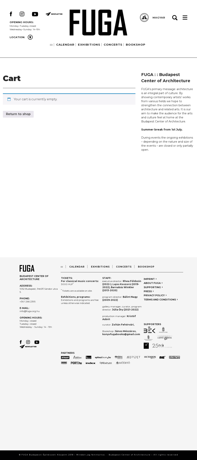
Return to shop (18, 114)
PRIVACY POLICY (154, 295)
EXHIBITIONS (89, 44)
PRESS (148, 291)
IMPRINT (149, 279)
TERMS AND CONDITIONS (160, 299)
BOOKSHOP (135, 44)
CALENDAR (65, 44)
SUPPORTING (152, 287)
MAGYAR (159, 17)
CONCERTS (113, 44)
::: (51, 44)
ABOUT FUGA (152, 283)
